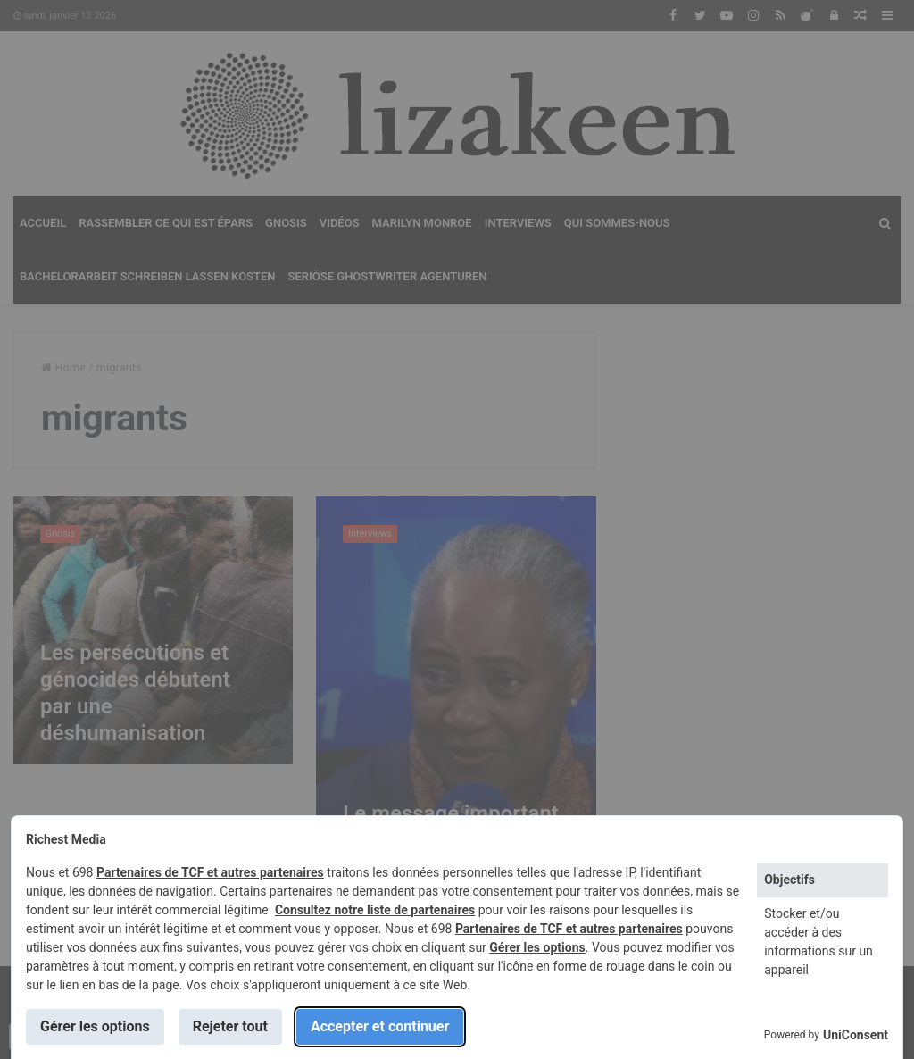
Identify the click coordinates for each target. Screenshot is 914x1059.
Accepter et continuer (380, 1026)
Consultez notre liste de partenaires (375, 910)
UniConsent (855, 1035)
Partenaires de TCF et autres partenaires (210, 872)
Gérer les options (537, 947)
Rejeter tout (230, 1026)
